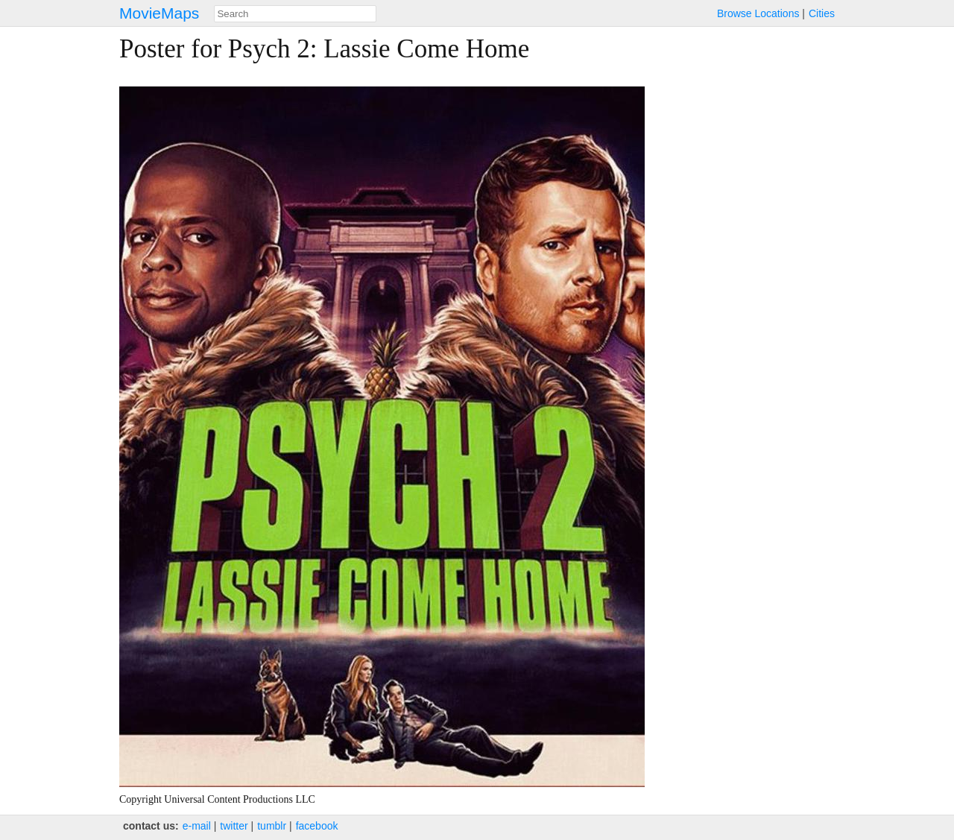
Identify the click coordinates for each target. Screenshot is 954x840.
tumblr (271, 826)
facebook (317, 826)
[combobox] (295, 13)
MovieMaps (159, 13)
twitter (233, 826)
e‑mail (197, 826)
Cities (822, 13)
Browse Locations (758, 13)
